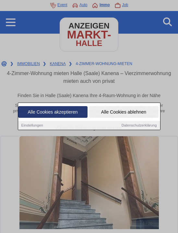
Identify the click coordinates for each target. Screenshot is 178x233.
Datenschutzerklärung (139, 126)
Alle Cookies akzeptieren (52, 112)
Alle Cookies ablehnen (123, 112)
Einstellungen (32, 126)
